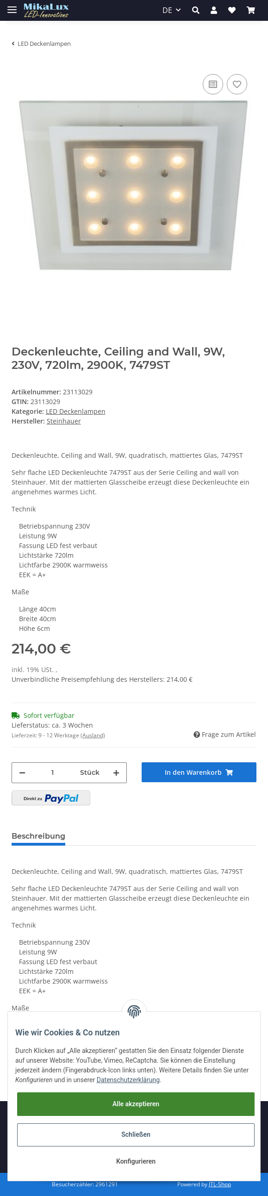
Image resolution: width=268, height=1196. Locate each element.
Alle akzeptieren (135, 1104)
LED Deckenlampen (76, 411)
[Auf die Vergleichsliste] (213, 84)
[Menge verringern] (22, 773)
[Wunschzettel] (232, 10)
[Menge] (53, 773)
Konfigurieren (136, 1161)
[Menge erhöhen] (116, 773)
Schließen (135, 1134)
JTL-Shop (220, 1184)
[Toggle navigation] (12, 6)
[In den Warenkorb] (199, 772)
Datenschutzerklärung (128, 1080)
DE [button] (167, 10)
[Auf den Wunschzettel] (237, 84)
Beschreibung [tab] (38, 836)
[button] (196, 10)
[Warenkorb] (251, 10)
